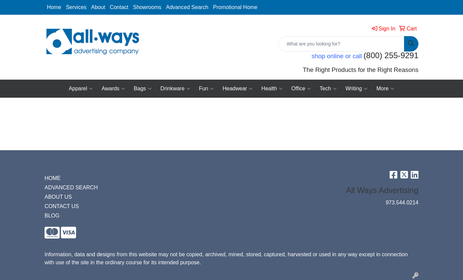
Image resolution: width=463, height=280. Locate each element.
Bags (142, 89)
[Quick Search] (341, 44)
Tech (328, 89)
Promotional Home (235, 7)
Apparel (81, 89)
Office (301, 89)
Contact (119, 7)
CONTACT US (62, 206)
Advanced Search (187, 7)
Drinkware (175, 89)
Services (76, 7)
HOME (53, 178)
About (98, 7)
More (385, 89)
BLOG (52, 215)
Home (54, 7)
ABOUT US (58, 197)
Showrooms (147, 7)
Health (271, 89)
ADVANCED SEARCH (71, 187)
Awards (113, 89)
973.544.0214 (402, 202)
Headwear (237, 89)
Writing (356, 89)
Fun (206, 89)
